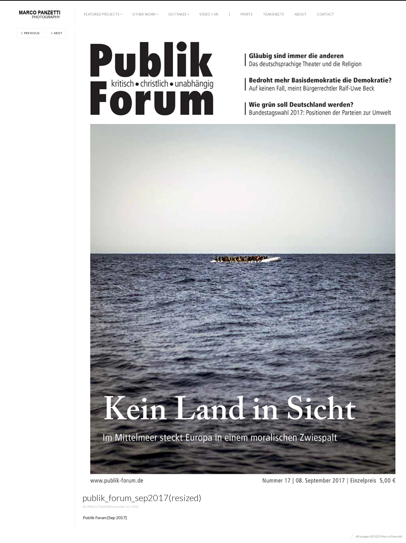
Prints (247, 14)
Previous (30, 33)
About (300, 14)
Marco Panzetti (99, 506)
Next (56, 33)
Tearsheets (273, 14)
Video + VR (209, 14)
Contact (325, 14)
